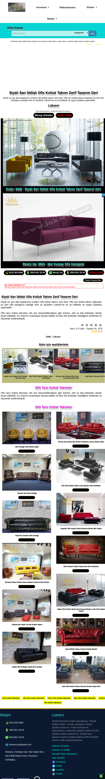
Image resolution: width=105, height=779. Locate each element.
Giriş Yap (99, 45)
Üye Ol (89, 45)
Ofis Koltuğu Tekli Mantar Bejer (27, 447)
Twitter (57, 766)
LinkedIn (58, 770)
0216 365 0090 (14, 272)
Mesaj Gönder (44, 115)
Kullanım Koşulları (60, 746)
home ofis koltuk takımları (59, 698)
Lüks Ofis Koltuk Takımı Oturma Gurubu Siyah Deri (81, 686)
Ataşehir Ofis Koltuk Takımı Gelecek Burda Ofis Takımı (81, 528)
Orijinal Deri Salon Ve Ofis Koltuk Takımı (27, 625)
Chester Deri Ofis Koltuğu (27, 493)
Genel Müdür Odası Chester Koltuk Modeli (81, 649)
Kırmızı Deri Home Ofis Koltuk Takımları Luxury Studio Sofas (81, 442)
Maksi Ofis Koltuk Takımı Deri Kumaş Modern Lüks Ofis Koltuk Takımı (81, 610)
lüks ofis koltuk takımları (84, 698)
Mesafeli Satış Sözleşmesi (64, 754)
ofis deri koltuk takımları (33, 698)
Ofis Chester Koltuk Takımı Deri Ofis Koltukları (81, 566)
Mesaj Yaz (56, 272)
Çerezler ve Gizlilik (61, 750)
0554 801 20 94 (35, 272)
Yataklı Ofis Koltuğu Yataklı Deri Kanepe (27, 667)
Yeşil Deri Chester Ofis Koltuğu (27, 535)
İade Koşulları (58, 758)
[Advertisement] (53, 70)
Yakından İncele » (27, 451)
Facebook (58, 762)
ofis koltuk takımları (11, 698)
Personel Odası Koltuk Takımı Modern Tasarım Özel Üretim (27, 582)
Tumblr (57, 774)
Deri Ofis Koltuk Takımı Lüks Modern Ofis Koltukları (81, 486)
